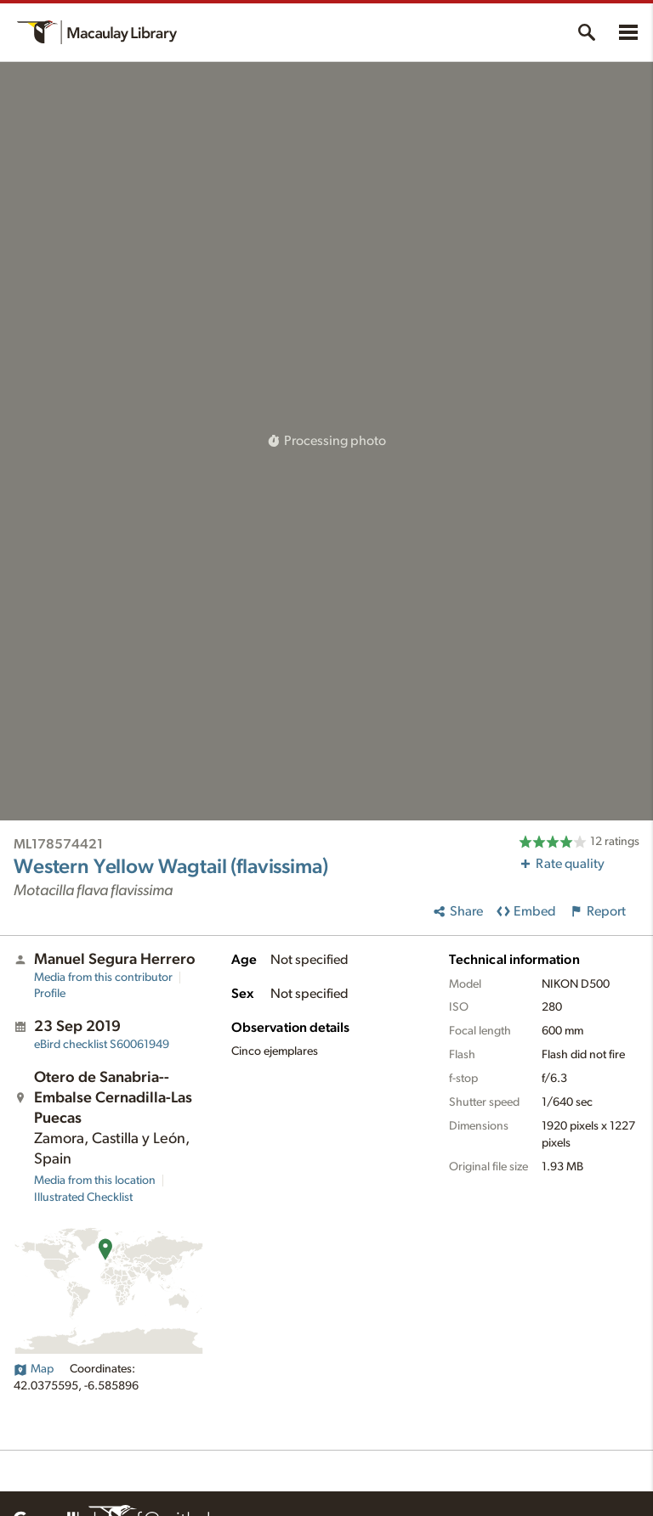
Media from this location (95, 1180)
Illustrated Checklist (83, 1197)
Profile (49, 994)
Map (34, 1369)
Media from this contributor (103, 977)
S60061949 (101, 1045)
